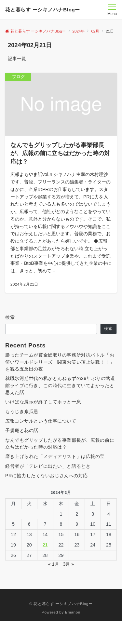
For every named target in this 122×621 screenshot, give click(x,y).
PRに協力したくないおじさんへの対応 (46, 475)
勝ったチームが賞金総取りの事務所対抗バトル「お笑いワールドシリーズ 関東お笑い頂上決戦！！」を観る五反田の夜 (59, 361)
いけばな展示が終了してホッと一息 (43, 401)
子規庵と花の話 (21, 430)
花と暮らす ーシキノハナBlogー (42, 9)
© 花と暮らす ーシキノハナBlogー (60, 603)
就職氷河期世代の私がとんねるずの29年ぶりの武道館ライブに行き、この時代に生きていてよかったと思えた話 (60, 385)
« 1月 (53, 564)
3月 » (68, 564)
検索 (10, 317)
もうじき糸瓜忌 (21, 411)
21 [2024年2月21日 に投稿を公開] (45, 544)
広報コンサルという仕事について (40, 421)
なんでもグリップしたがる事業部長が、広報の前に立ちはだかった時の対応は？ (59, 444)
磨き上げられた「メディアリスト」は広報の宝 (55, 456)
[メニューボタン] (112, 10)
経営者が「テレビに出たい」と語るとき (47, 466)
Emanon (72, 612)
